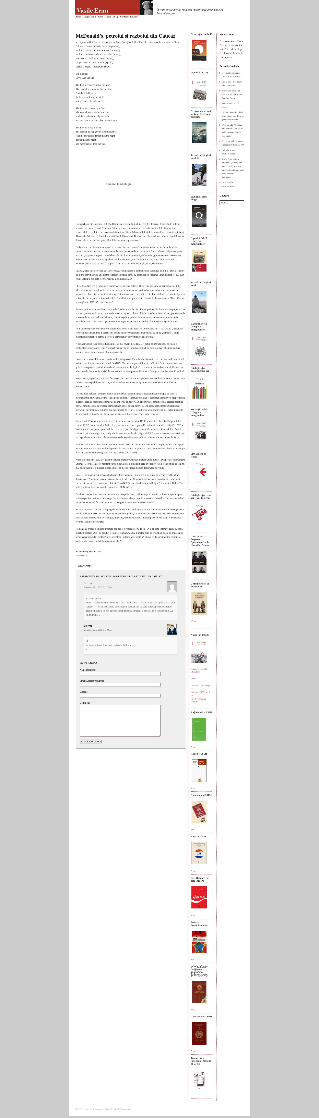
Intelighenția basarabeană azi (200, 369)
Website (83, 691)
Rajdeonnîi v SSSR (201, 712)
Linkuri (134, 16)
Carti (100, 16)
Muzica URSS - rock (200, 692)
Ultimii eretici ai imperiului (200, 585)
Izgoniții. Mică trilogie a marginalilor (199, 241)
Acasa (78, 16)
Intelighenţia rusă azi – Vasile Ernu (201, 496)
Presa (108, 16)
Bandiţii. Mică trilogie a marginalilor (199, 326)
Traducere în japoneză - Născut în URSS (201, 1060)
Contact (124, 16)
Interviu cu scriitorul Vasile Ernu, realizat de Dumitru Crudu (232, 94)
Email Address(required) (92, 680)
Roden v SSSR (199, 753)
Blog (115, 16)
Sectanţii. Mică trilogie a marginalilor (199, 412)
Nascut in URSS (200, 634)
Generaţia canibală (201, 34)
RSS (119, 1109)
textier (88, 583)
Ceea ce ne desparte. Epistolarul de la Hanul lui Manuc (200, 541)
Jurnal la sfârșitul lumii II (201, 157)
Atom (127, 1109)
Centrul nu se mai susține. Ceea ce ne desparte (201, 114)
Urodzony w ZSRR (201, 1016)
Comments (85, 702)
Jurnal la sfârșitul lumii (201, 284)
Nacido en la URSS (201, 794)
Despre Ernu (90, 16)
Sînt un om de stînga (198, 455)
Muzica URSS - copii (201, 685)
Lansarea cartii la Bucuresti (199, 670)
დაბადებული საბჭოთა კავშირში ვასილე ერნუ (199, 971)
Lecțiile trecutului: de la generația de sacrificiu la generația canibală (233, 116)
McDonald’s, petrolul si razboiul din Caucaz (125, 36)
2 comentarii (81, 555)
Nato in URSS (198, 836)
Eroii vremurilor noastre (198, 700)
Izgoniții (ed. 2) (199, 72)
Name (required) (88, 669)
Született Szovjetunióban (199, 924)
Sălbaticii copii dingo (199, 198)
